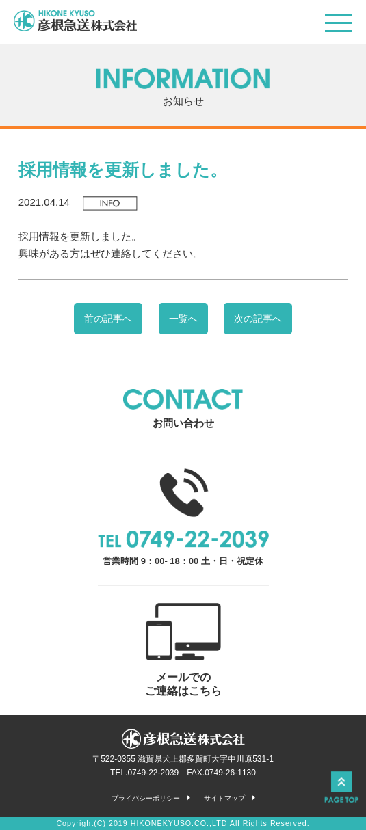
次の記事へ (258, 318)
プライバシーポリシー (146, 798)
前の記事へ (108, 318)
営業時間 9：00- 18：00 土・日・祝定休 (183, 517)
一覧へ (183, 318)
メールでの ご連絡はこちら (183, 650)
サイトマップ (224, 798)
